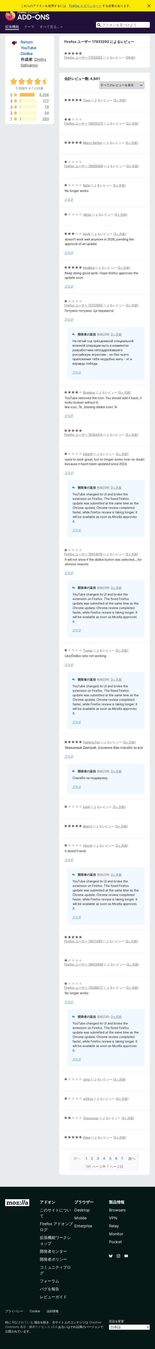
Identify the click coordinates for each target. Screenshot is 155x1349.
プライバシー (14, 1311)
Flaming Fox (91, 742)
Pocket (115, 1242)
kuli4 (86, 807)
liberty (87, 826)
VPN (113, 1218)
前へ (77, 1158)
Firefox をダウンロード (85, 6)
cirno (86, 1079)
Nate (86, 185)
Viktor (87, 214)
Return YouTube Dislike (28, 48)
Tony (86, 100)
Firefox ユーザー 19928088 (83, 166)
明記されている (22, 1322)
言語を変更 (116, 1321)
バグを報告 (49, 1289)
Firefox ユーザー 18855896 (83, 964)
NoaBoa (89, 267)
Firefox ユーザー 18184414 (83, 434)
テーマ (29, 26)
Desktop (82, 1210)
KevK (86, 234)
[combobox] (123, 25)
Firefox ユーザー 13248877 (83, 987)
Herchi (87, 845)
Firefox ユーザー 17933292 (83, 57)
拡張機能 (12, 26)
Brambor (89, 392)
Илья (86, 1137)
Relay (114, 1226)
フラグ (68, 199)
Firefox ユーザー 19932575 (83, 123)
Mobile (80, 1218)
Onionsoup (91, 1118)
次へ (131, 1158)
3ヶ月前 (119, 100)
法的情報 (52, 1311)
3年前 (130, 57)
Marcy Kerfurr (92, 143)
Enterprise (83, 1226)
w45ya (88, 1099)
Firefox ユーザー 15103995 (83, 305)
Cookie (35, 1311)
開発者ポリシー (53, 1259)
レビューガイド (53, 1297)
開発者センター (53, 1251)
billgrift (88, 454)
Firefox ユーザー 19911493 (83, 941)
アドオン (47, 1202)
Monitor (116, 1234)
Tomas (88, 650)
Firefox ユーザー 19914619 (83, 554)
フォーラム (49, 1281)
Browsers (117, 1210)
